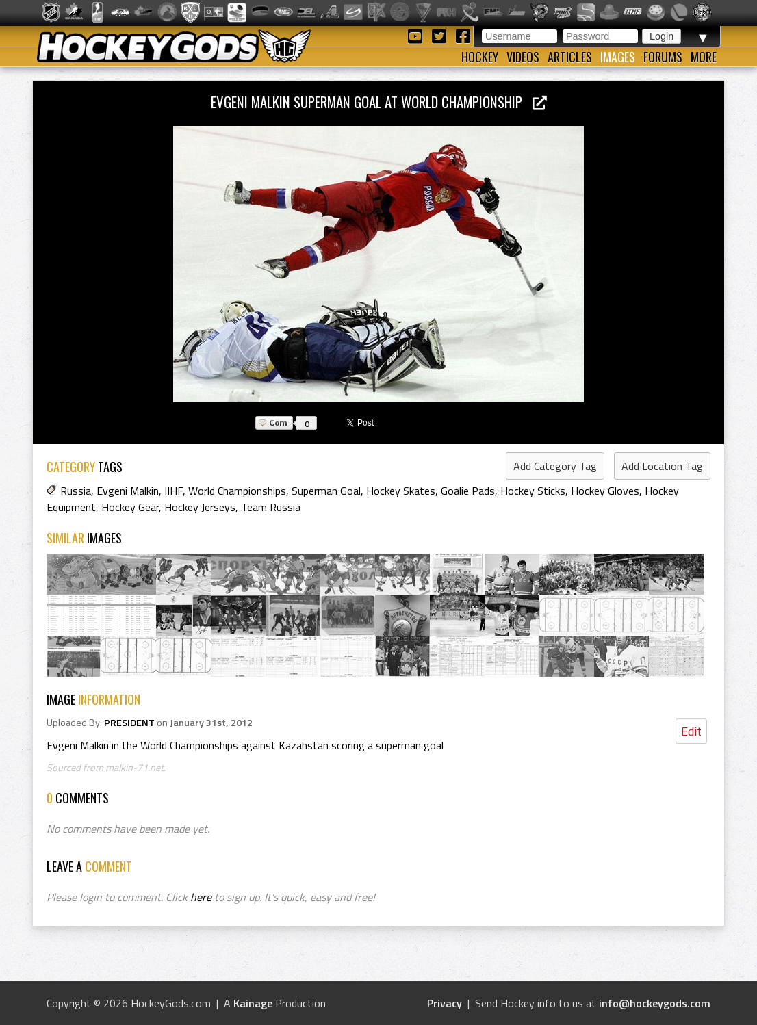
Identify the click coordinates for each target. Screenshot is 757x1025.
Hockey (479, 57)
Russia (75, 490)
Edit (691, 731)
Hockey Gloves (605, 490)
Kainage (252, 1003)
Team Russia (270, 507)
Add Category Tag (555, 466)
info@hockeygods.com (654, 1003)
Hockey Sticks (532, 490)
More (704, 57)
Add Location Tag (662, 466)
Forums (662, 57)
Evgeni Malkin (128, 490)
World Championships (237, 490)
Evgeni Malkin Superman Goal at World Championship (379, 101)
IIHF (173, 490)
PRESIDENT (129, 722)
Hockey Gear (130, 507)
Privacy (444, 1003)
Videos (522, 57)
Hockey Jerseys (199, 507)
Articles (570, 57)
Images (617, 57)
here (200, 897)
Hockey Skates (400, 490)
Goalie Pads (468, 490)
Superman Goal (326, 490)
